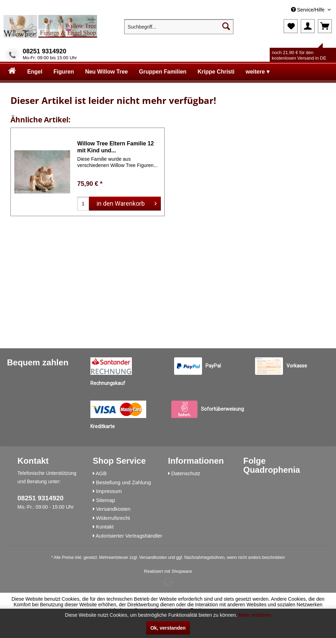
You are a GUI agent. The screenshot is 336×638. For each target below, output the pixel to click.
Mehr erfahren (255, 615)
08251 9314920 (44, 51)
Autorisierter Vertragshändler (129, 536)
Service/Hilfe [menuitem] (308, 10)
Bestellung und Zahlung (123, 482)
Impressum (109, 491)
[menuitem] (280, 10)
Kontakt (105, 527)
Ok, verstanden (168, 628)
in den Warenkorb (127, 202)
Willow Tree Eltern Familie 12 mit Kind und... (115, 146)
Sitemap (105, 500)
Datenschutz (185, 473)
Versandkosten (113, 509)
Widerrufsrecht (113, 518)
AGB (101, 473)
